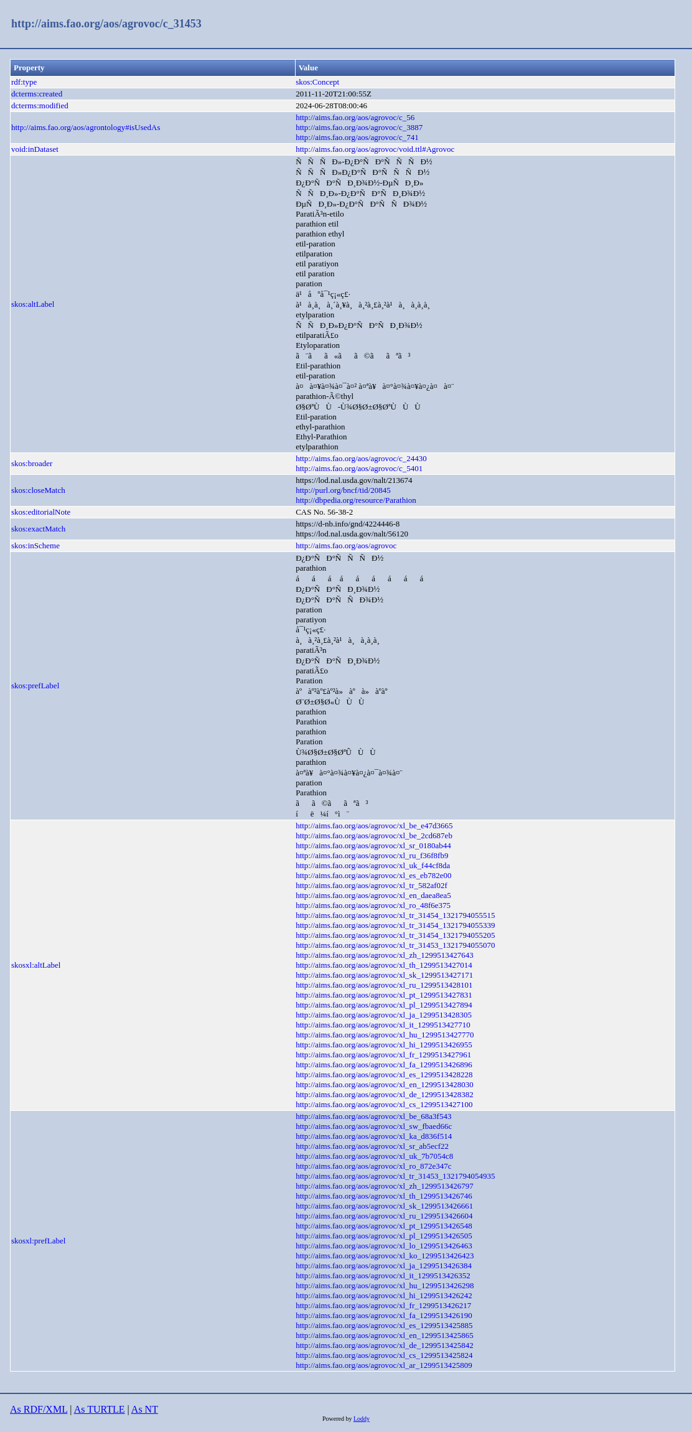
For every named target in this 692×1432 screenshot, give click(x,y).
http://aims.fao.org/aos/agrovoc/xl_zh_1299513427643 (385, 955)
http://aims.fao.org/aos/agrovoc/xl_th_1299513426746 (384, 1195)
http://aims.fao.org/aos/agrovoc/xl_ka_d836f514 (374, 1136)
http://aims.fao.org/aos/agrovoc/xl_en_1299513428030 (385, 1084)
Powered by (337, 1418)
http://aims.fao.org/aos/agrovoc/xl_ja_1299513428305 (384, 1014)
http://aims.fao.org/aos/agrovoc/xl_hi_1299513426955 (384, 1044)
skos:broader (31, 463)
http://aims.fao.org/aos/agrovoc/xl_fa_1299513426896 (384, 1064)
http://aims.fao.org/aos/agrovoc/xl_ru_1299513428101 (384, 985)
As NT (144, 1409)
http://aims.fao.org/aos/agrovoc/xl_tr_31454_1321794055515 (395, 915)
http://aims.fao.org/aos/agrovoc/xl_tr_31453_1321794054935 (395, 1176)
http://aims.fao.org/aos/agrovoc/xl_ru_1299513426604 (384, 1215)
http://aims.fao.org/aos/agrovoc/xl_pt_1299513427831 (384, 994)
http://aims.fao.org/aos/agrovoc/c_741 (357, 137)
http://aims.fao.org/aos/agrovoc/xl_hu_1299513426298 (385, 1285)
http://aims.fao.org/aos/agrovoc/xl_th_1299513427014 (384, 965)
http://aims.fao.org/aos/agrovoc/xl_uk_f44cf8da (373, 865)
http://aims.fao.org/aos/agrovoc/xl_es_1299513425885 (384, 1325)
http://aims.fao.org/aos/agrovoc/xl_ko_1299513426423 (385, 1255)
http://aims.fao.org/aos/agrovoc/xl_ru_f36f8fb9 (372, 855)
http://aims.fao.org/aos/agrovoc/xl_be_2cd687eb (374, 835)
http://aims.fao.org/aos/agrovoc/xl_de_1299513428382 (385, 1094)
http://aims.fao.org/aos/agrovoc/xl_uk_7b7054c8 (374, 1156)
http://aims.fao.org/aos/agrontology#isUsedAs (86, 127)
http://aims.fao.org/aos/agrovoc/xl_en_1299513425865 (385, 1335)
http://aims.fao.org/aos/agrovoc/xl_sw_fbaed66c (374, 1126)
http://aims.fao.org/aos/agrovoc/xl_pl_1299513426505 (384, 1235)
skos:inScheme (35, 545)
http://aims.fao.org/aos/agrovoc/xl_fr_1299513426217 (383, 1305)
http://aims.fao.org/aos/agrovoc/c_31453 (106, 23)
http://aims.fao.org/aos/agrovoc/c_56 (355, 117)
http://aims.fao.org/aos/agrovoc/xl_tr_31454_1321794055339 (395, 925)
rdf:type (24, 82)
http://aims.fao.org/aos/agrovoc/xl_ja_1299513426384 (384, 1265)
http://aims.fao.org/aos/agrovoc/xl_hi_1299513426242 (384, 1295)
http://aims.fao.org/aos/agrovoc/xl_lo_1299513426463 (384, 1245)
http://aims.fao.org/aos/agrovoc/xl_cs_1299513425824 (384, 1355)
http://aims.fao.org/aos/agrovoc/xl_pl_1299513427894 (384, 1004)
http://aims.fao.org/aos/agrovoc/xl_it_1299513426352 (383, 1275)
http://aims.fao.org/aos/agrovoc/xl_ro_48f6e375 (373, 905)
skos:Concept (317, 82)
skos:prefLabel (35, 685)
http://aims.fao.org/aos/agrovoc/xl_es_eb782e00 (373, 875)
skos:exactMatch (38, 528)
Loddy (361, 1418)
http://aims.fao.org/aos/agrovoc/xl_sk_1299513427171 (384, 975)
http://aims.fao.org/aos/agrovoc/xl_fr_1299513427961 (383, 1054)
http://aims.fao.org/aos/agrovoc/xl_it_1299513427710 (383, 1024)
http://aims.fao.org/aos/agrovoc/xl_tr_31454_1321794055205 (395, 935)
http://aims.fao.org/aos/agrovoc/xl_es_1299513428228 (384, 1074)
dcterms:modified (39, 105)
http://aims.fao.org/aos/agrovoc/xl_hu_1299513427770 (385, 1034)
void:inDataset (34, 149)
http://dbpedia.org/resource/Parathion (356, 500)
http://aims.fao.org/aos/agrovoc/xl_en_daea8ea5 (373, 895)
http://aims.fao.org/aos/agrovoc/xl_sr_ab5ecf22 (372, 1146)
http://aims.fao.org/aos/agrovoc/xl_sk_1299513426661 (384, 1205)
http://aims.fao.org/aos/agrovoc (346, 545)
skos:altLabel (32, 304)
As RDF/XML (38, 1409)
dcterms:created (36, 93)
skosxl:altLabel (35, 965)
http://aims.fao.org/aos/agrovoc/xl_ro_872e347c (373, 1166)
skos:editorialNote (40, 512)
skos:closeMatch (38, 490)
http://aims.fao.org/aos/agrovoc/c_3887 (359, 127)
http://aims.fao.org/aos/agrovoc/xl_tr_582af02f (371, 885)
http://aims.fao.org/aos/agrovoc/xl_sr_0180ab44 (373, 845)
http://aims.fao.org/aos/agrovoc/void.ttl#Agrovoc (375, 149)
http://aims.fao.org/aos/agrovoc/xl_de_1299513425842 (385, 1345)
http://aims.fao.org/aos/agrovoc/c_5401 (359, 468)
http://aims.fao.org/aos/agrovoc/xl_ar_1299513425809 (384, 1365)
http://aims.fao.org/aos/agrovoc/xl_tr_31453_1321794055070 (395, 945)
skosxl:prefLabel (38, 1240)
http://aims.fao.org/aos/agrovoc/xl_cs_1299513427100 (384, 1104)
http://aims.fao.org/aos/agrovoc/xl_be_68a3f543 (373, 1116)
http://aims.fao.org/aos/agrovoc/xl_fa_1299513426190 (384, 1315)
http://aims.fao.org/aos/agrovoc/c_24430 (361, 458)
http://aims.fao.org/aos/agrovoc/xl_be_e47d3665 (374, 825)
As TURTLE (99, 1409)
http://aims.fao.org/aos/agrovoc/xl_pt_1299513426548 (384, 1225)
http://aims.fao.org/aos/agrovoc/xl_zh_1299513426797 (385, 1186)
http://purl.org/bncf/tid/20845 (343, 490)
